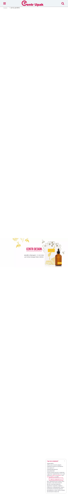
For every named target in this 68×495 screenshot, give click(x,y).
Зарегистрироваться (56, 479)
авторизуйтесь (50, 477)
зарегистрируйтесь (57, 475)
